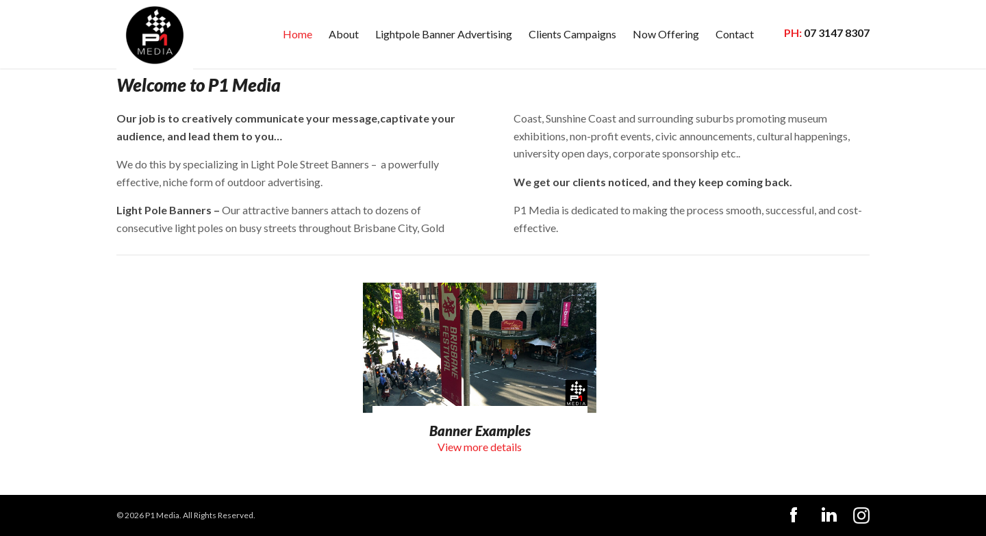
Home (297, 33)
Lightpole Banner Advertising (443, 33)
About (344, 33)
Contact (735, 33)
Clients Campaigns (572, 33)
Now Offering (666, 33)
